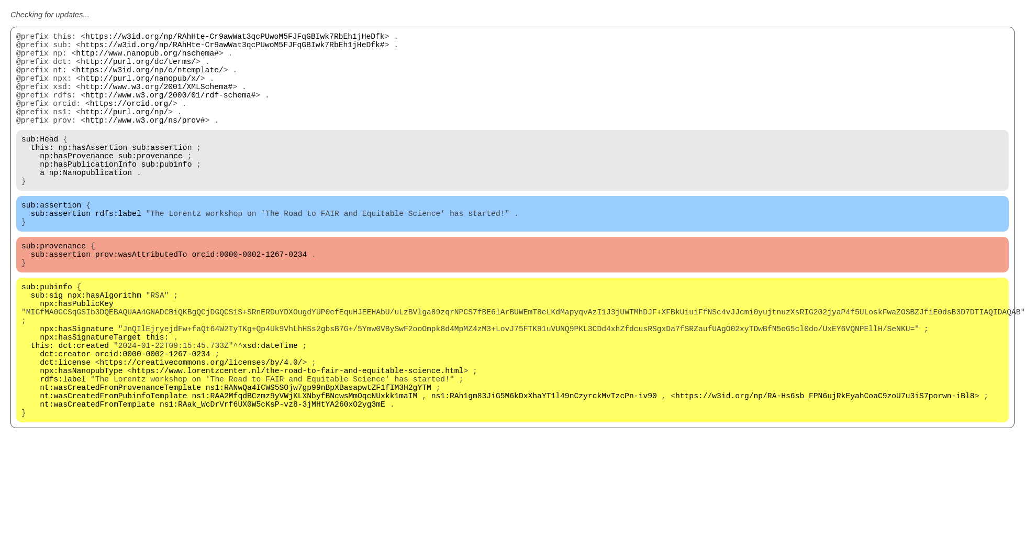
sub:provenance (150, 184)
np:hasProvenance (77, 184)
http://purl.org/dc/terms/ (138, 69)
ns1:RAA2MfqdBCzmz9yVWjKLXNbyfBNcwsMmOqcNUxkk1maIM (304, 472)
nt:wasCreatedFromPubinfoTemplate (113, 472)
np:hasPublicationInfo (88, 195)
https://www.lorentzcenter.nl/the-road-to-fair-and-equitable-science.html (297, 441)
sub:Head (39, 163)
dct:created (83, 410)
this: (42, 174)
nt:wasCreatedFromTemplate (97, 483)
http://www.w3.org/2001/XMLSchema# (156, 100)
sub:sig (47, 347)
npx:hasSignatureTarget (90, 399)
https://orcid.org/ (131, 121)
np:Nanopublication (90, 205)
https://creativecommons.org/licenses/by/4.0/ (201, 430)
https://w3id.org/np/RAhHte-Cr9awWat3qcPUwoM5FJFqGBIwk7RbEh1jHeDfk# (232, 48)
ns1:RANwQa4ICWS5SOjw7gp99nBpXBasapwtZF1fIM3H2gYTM (318, 462)
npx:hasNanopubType (81, 441)
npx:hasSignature (77, 389)
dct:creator (65, 420)
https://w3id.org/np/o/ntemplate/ (149, 79)
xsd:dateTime (270, 410)
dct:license (65, 430)
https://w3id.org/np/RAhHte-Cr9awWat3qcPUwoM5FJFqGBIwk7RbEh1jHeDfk (235, 37)
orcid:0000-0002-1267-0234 (249, 299)
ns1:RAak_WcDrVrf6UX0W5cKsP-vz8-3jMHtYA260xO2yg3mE (272, 483)
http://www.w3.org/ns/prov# (145, 142)
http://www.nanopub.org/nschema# (147, 58)
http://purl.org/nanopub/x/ (140, 90)
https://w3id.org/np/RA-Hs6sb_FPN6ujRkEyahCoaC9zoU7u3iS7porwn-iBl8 (825, 472)
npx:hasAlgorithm (104, 347)
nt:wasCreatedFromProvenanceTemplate (120, 462)
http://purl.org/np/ (124, 132)
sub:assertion (162, 174)
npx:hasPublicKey (77, 357)
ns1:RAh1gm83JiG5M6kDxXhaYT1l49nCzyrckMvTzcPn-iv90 (544, 472)
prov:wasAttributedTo (141, 299)
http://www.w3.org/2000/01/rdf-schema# (170, 111)
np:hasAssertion (92, 174)
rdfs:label (118, 252)
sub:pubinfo (166, 195)
